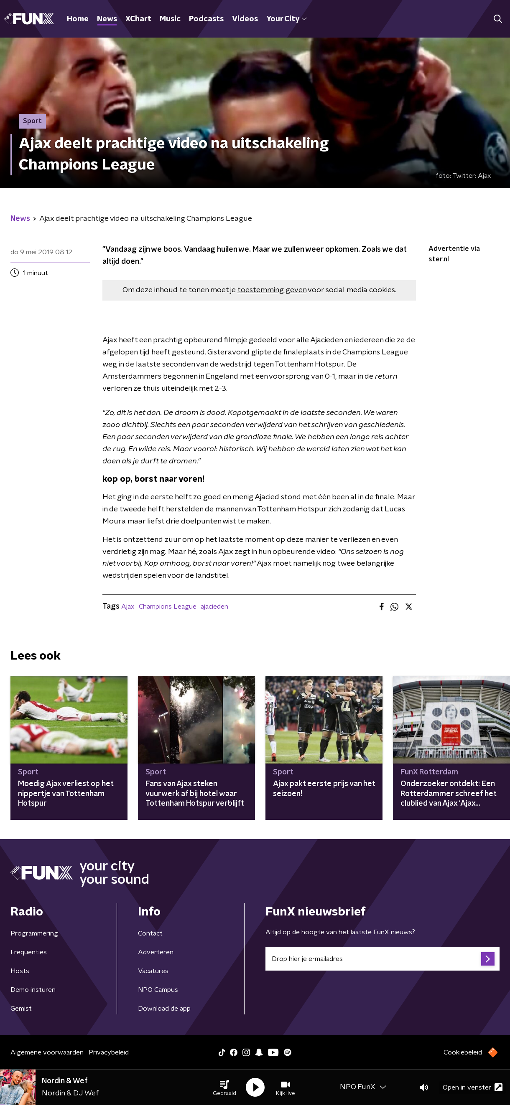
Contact (150, 933)
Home (78, 19)
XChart (138, 19)
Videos (245, 19)
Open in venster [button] (472, 1087)
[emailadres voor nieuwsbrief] (382, 959)
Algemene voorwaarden (47, 1052)
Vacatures (153, 971)
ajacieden (214, 606)
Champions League (167, 606)
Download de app (164, 1008)
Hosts (19, 971)
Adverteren (155, 952)
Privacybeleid (109, 1052)
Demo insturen (33, 989)
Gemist (21, 1008)
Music (170, 19)
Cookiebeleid (463, 1052)
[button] (224, 1087)
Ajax (128, 606)
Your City (286, 19)
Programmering (34, 933)
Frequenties (28, 952)
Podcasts (206, 19)
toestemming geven (271, 290)
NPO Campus (158, 989)
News (107, 19)
